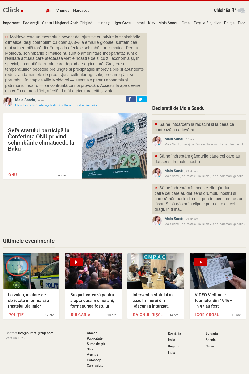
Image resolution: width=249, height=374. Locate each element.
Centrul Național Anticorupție (66, 23)
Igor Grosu (123, 23)
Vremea (62, 10)
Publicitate (95, 338)
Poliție (229, 23)
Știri (49, 10)
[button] (131, 99)
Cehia (210, 346)
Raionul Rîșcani (149, 315)
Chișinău (222, 10)
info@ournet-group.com (35, 333)
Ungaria (173, 346)
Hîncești (104, 23)
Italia (171, 340)
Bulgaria (81, 315)
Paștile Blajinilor (207, 23)
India (171, 352)
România (174, 333)
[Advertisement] (199, 66)
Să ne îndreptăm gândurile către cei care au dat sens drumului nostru (197, 158)
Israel (140, 23)
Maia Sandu (168, 23)
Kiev (151, 23)
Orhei (186, 23)
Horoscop (81, 10)
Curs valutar (96, 365)
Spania (211, 340)
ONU (12, 175)
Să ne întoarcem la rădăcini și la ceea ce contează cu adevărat (194, 126)
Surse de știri (96, 344)
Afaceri (92, 333)
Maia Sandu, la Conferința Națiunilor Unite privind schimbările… (57, 105)
